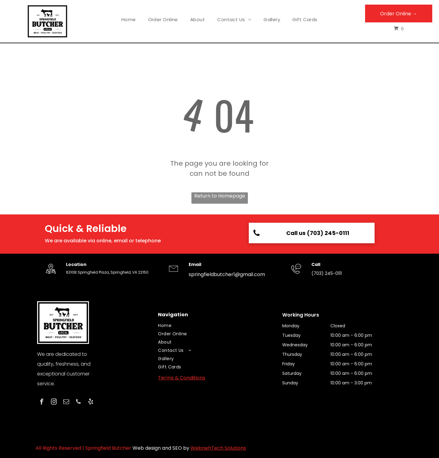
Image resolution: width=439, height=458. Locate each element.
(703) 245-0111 (326, 273)
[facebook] (41, 402)
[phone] (78, 402)
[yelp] (90, 402)
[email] (66, 402)
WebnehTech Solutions (218, 448)
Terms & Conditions (181, 377)
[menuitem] (128, 19)
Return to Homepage (219, 195)
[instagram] (53, 402)
